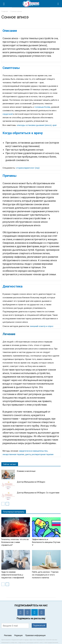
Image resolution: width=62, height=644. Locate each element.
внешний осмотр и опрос (41, 326)
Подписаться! (39, 625)
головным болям (42, 107)
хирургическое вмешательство (33, 451)
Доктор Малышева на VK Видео (31, 482)
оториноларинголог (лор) (28, 168)
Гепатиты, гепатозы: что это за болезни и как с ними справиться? (15, 542)
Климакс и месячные (26, 471)
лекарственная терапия (13, 454)
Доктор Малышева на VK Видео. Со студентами (38, 493)
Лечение (9, 334)
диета (28, 454)
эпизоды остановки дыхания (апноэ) (34, 125)
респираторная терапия (42, 454)
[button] (58, 3)
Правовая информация (35, 635)
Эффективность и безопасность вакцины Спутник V (46, 542)
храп (54, 125)
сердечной (8, 114)
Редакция (18, 635)
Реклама (8, 635)
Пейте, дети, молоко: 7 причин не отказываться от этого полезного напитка (45, 575)
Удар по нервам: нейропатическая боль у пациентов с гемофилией (12, 575)
